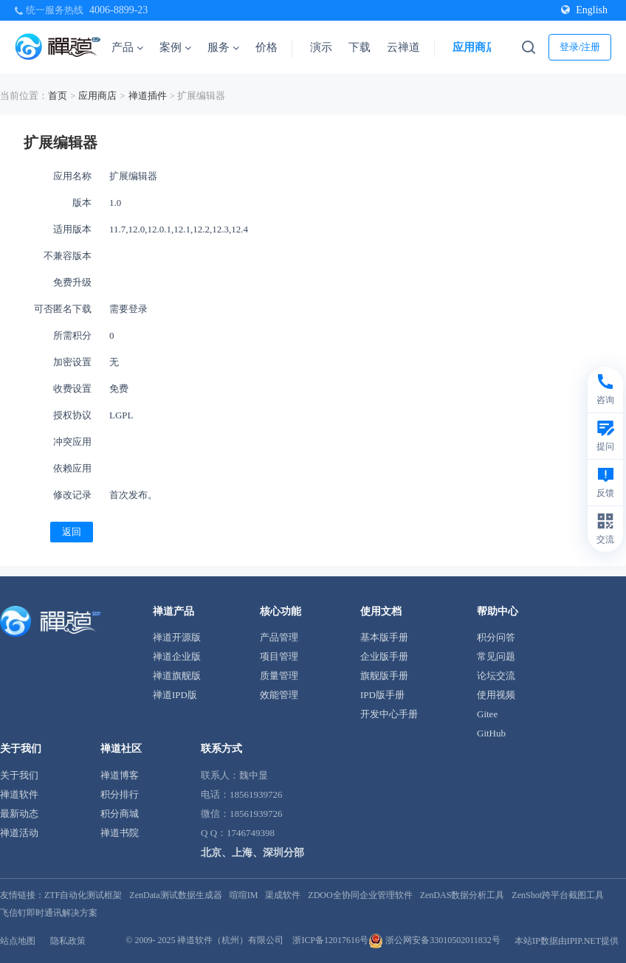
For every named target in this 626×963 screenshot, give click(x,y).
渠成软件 (282, 895)
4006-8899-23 (118, 9)
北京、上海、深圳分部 (252, 852)
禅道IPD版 (175, 694)
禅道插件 (147, 95)
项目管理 (279, 656)
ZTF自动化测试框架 (83, 895)
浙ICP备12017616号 (330, 940)
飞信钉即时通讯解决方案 (48, 913)
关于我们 (19, 775)
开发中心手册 (389, 713)
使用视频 (496, 694)
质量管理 (279, 675)
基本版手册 (384, 637)
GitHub (491, 733)
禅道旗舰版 (177, 675)
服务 (223, 47)
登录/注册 (580, 46)
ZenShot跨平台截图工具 (558, 895)
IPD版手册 (382, 694)
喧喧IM (244, 895)
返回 (71, 531)
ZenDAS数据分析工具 (462, 895)
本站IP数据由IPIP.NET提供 (567, 941)
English (584, 9)
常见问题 (496, 656)
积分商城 (119, 813)
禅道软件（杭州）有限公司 (230, 940)
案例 (175, 47)
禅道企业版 (177, 656)
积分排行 (119, 794)
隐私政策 (68, 941)
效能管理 (279, 694)
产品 (127, 47)
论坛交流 (496, 675)
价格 (266, 47)
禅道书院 (119, 832)
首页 (57, 95)
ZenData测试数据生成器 (175, 895)
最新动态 (19, 813)
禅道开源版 (177, 637)
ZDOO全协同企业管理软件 (360, 895)
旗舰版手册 (384, 675)
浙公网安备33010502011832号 (434, 940)
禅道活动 (19, 832)
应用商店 (475, 47)
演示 (321, 47)
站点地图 (17, 941)
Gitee (487, 713)
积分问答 (496, 637)
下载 (359, 47)
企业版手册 (384, 656)
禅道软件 (19, 794)
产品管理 (279, 637)
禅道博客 (119, 775)
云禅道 (403, 47)
